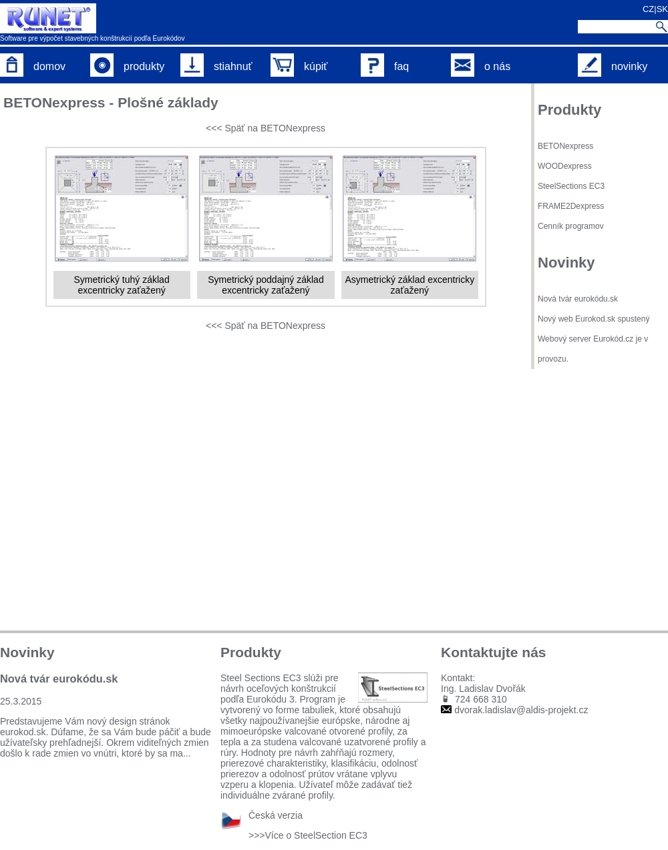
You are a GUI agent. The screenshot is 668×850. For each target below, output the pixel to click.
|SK (661, 9)
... (187, 753)
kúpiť (299, 66)
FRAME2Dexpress (571, 206)
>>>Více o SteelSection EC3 (307, 835)
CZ (648, 9)
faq (385, 66)
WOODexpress (565, 166)
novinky (612, 66)
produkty (127, 66)
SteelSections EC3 (571, 186)
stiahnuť (216, 66)
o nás (480, 66)
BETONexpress (565, 146)
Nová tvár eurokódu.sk (578, 299)
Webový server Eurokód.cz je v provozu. (593, 349)
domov (32, 66)
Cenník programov (571, 226)
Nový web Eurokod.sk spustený (593, 319)
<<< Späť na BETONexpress (265, 128)
